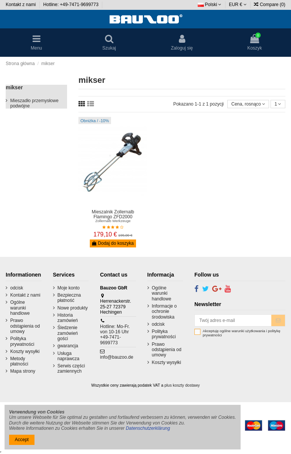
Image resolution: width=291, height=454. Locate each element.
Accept (22, 439)
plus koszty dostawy (182, 385)
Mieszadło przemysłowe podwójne (34, 103)
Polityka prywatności (22, 341)
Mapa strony (22, 371)
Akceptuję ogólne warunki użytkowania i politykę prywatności (241, 333)
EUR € (238, 4)
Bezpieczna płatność (69, 297)
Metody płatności (19, 361)
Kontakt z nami (21, 4)
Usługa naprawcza (69, 356)
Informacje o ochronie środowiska (164, 311)
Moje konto (69, 288)
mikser (14, 87)
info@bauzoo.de (116, 357)
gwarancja (68, 345)
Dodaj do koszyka (113, 243)
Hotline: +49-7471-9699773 (71, 4)
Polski (210, 4)
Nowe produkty (73, 308)
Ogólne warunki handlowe (20, 308)
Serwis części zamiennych (71, 368)
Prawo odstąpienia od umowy (25, 326)
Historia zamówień (68, 318)
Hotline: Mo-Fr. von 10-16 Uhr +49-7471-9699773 (115, 334)
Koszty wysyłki (24, 351)
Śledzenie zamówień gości (68, 333)
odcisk (16, 288)
